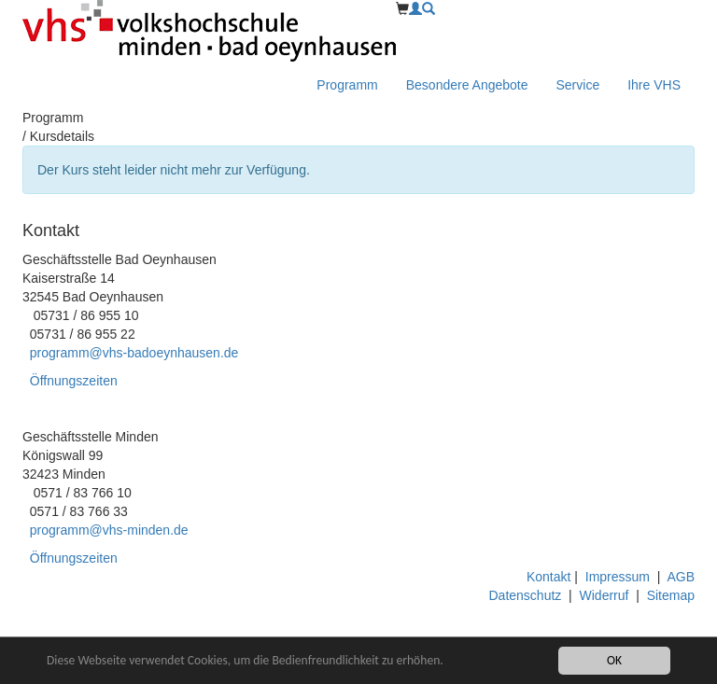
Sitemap (671, 595)
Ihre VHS (654, 84)
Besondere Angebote (467, 84)
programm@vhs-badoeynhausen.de (134, 352)
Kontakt (550, 576)
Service (578, 84)
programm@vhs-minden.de (109, 530)
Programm (346, 84)
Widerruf (604, 595)
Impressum (617, 576)
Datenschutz (525, 595)
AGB (681, 576)
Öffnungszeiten (74, 380)
